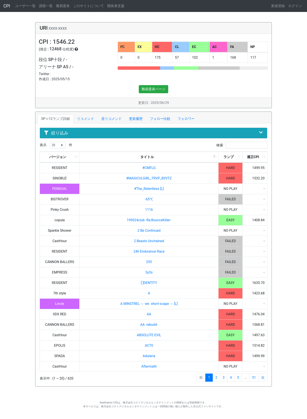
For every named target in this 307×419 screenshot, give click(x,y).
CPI (6, 6)
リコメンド (85, 119)
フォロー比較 (160, 119)
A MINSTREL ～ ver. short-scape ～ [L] (149, 304)
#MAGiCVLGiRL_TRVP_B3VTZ (149, 178)
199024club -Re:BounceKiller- (149, 220)
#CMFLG (149, 168)
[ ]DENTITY (149, 283)
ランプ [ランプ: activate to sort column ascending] (228, 157)
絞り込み (153, 132)
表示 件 (56, 145)
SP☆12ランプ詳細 (55, 119)
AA (149, 314)
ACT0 (149, 345)
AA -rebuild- (149, 325)
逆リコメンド (111, 119)
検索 (241, 145)
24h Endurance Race (148, 251)
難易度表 (63, 6)
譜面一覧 (46, 6)
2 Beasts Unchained (149, 241)
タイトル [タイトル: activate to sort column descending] (147, 157)
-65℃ (149, 199)
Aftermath (149, 366)
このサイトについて (88, 6)
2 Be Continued (149, 230)
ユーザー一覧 (25, 6)
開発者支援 (115, 6)
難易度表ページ (153, 89)
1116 (149, 210)
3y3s (149, 272)
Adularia (149, 356)
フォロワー (186, 119)
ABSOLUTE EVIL (149, 335)
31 (254, 377)
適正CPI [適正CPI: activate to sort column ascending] (253, 157)
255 (149, 262)
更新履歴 (136, 119)
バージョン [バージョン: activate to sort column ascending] (57, 157)
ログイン (295, 6)
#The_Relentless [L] (149, 189)
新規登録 (278, 6)
